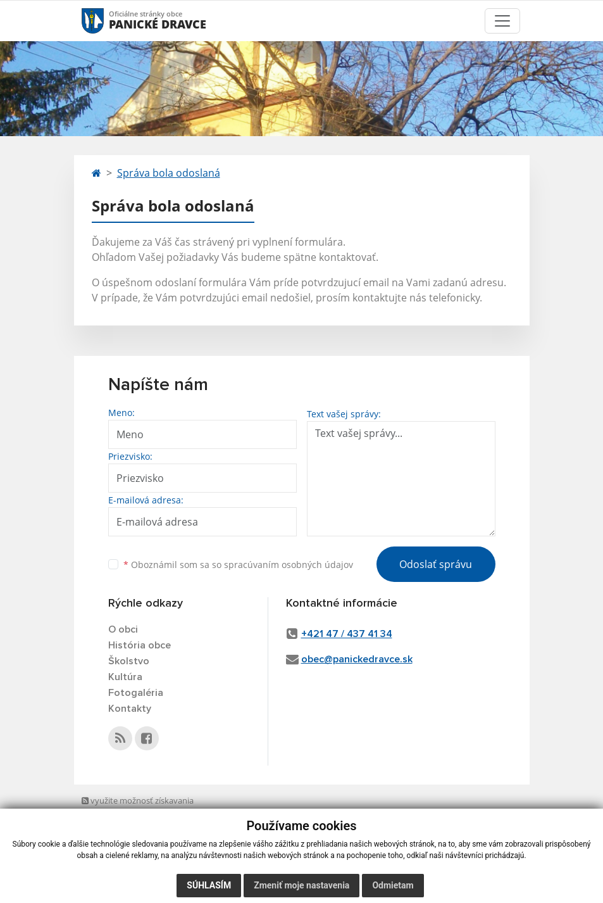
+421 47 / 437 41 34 (346, 634)
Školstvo (128, 661)
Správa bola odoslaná (168, 173)
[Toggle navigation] (502, 21)
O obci (123, 629)
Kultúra (125, 677)
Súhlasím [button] (209, 885)
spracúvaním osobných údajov (288, 565)
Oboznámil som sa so (238, 565)
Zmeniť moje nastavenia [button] (301, 885)
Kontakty (129, 709)
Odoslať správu (435, 564)
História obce (139, 645)
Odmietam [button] (392, 885)
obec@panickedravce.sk (357, 659)
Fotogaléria (135, 693)
